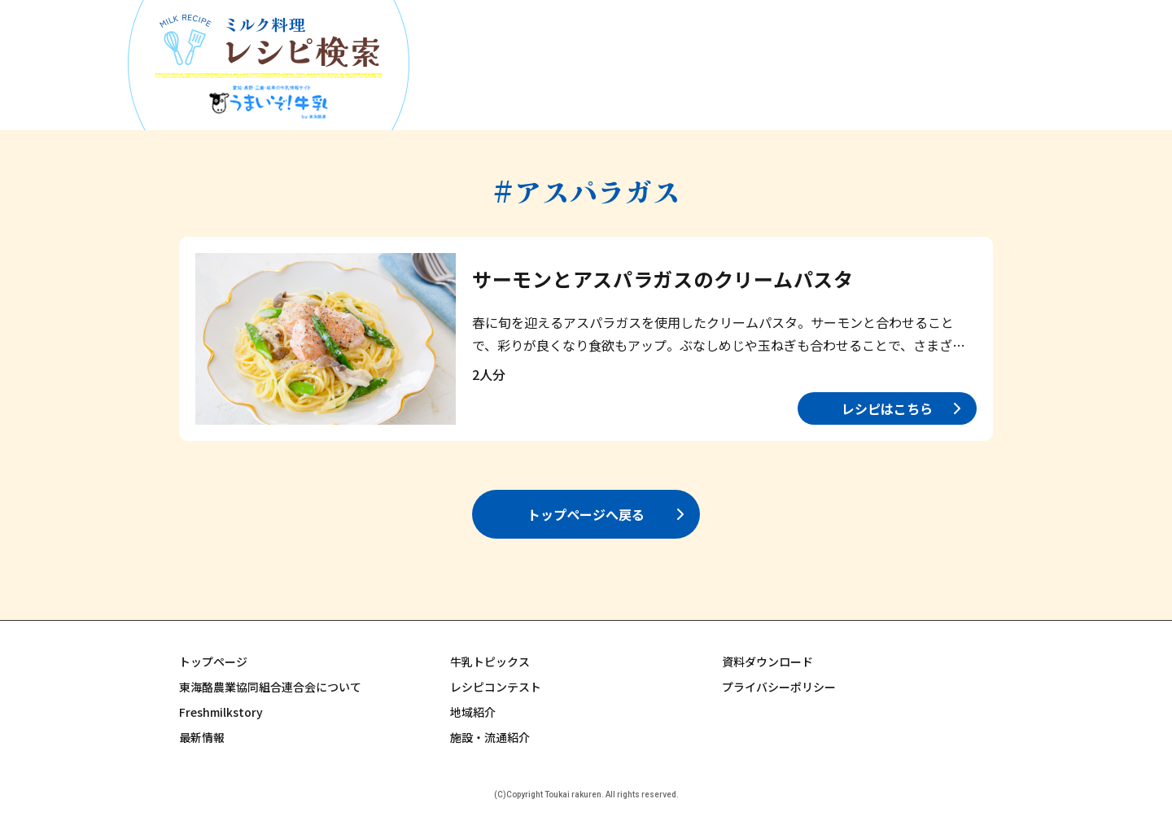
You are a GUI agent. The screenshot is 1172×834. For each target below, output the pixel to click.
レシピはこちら (887, 408)
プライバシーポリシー (779, 687)
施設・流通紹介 (490, 737)
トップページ (213, 661)
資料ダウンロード (767, 661)
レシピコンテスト (495, 687)
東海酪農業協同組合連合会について (270, 687)
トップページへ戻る (586, 514)
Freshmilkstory (221, 712)
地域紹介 (473, 712)
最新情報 (202, 737)
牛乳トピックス (490, 661)
